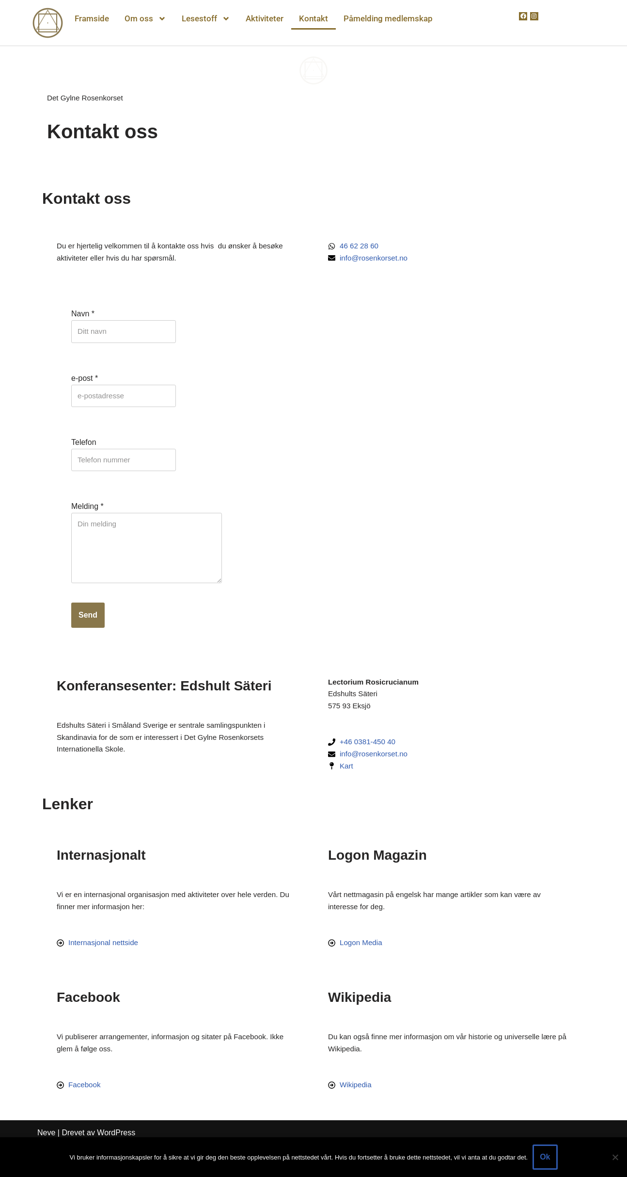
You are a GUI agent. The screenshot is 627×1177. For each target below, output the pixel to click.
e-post (84, 383)
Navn (82, 317)
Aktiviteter (264, 18)
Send (87, 631)
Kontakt (313, 18)
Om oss (145, 19)
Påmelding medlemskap (388, 18)
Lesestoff (206, 19)
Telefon (83, 449)
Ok (545, 1157)
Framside (92, 18)
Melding (87, 516)
